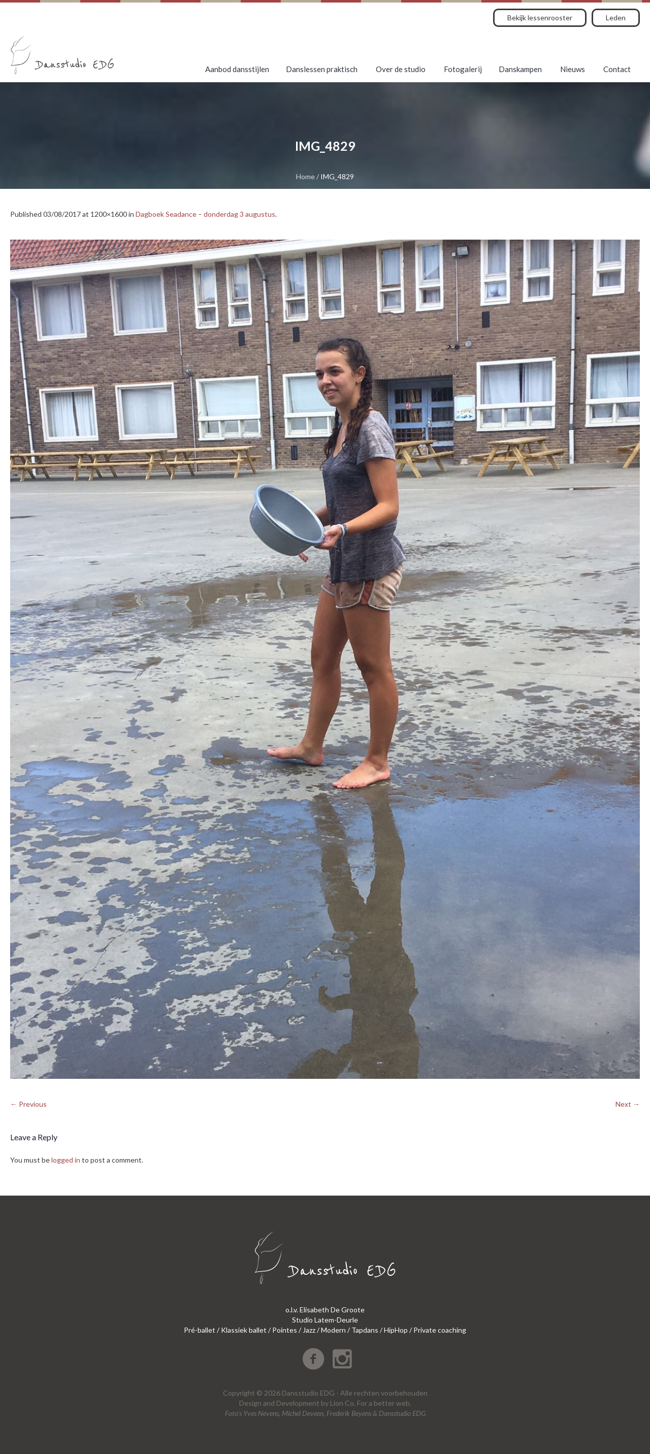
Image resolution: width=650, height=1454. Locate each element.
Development (297, 1403)
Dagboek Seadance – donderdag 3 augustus (205, 214)
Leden (616, 17)
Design (250, 1403)
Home (305, 176)
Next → (627, 1104)
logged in (65, 1159)
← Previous (28, 1104)
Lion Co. (342, 1403)
